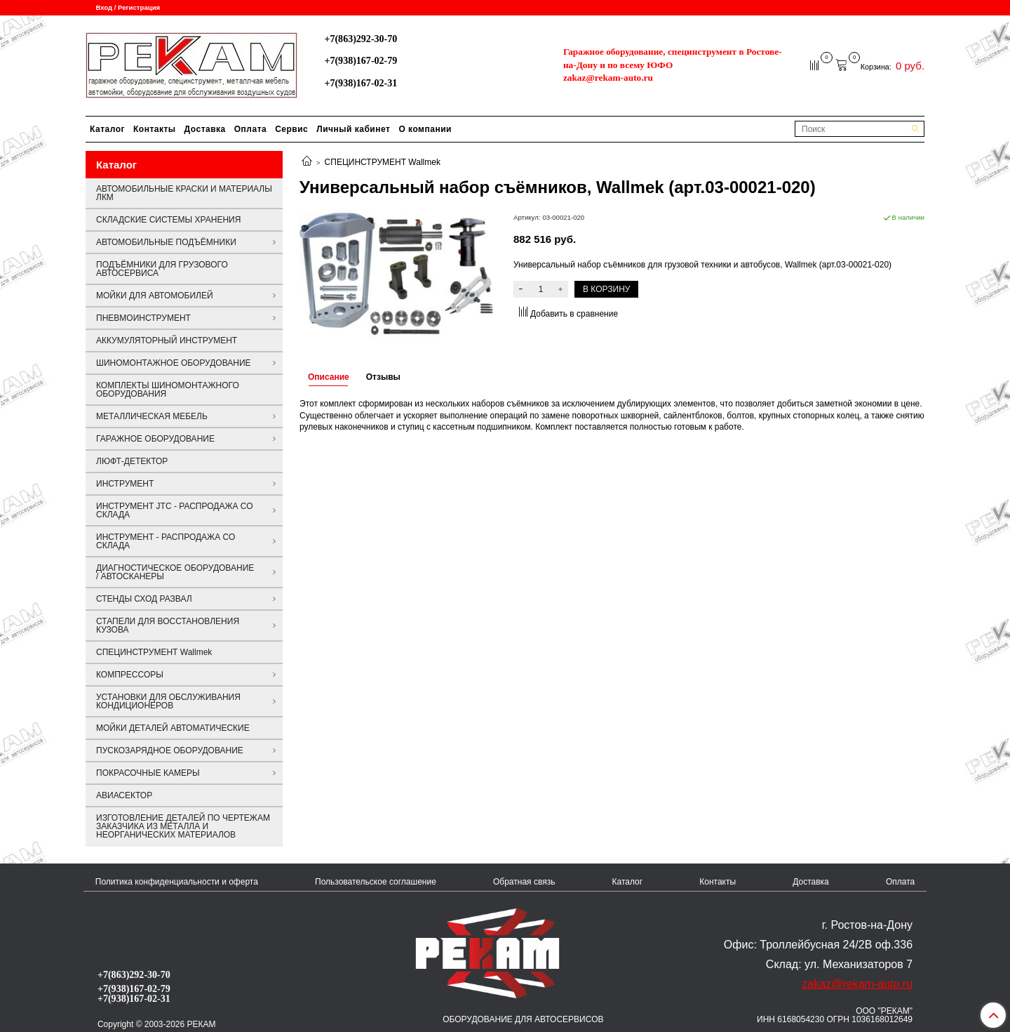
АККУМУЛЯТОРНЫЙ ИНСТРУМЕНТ (166, 340)
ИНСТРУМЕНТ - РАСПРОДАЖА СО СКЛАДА (165, 541)
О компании (425, 129)
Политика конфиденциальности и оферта (176, 882)
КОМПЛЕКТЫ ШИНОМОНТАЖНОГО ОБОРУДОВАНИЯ (167, 390)
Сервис (291, 129)
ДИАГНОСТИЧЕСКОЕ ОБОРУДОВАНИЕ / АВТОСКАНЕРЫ (175, 572)
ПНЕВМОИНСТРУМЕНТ (143, 318)
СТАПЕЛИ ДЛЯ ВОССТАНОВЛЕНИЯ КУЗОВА (167, 625)
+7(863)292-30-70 (360, 38)
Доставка (205, 129)
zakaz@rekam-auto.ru (608, 77)
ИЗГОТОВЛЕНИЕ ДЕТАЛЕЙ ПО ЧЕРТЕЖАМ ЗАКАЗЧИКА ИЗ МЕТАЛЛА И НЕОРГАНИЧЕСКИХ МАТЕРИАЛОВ (183, 826)
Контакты (154, 129)
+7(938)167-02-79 (360, 60)
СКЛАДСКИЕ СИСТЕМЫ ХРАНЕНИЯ (168, 220)
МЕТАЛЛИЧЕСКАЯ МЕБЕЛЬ (152, 416)
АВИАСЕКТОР (124, 795)
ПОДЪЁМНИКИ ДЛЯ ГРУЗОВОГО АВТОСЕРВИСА (162, 269)
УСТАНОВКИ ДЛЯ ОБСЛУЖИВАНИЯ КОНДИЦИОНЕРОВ (168, 701)
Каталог (107, 129)
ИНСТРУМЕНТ (125, 484)
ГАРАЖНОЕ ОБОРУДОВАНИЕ (155, 439)
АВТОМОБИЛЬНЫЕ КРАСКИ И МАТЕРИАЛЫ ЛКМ (184, 193)
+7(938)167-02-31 (360, 82)
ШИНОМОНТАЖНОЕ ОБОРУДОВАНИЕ (173, 363)
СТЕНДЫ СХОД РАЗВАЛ (144, 599)
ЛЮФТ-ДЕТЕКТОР (132, 461)
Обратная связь (524, 882)
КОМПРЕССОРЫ (129, 675)
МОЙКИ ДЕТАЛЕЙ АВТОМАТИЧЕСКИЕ (173, 728)
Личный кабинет (353, 129)
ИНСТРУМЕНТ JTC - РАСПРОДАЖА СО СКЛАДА (174, 510)
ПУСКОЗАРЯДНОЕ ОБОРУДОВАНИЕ (169, 750)
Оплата (250, 129)
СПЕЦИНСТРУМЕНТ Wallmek (382, 162)
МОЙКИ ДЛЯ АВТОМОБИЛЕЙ (154, 295)
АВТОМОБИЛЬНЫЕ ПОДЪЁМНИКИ (166, 242)
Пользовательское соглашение (375, 882)
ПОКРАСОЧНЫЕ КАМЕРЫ (148, 773)
